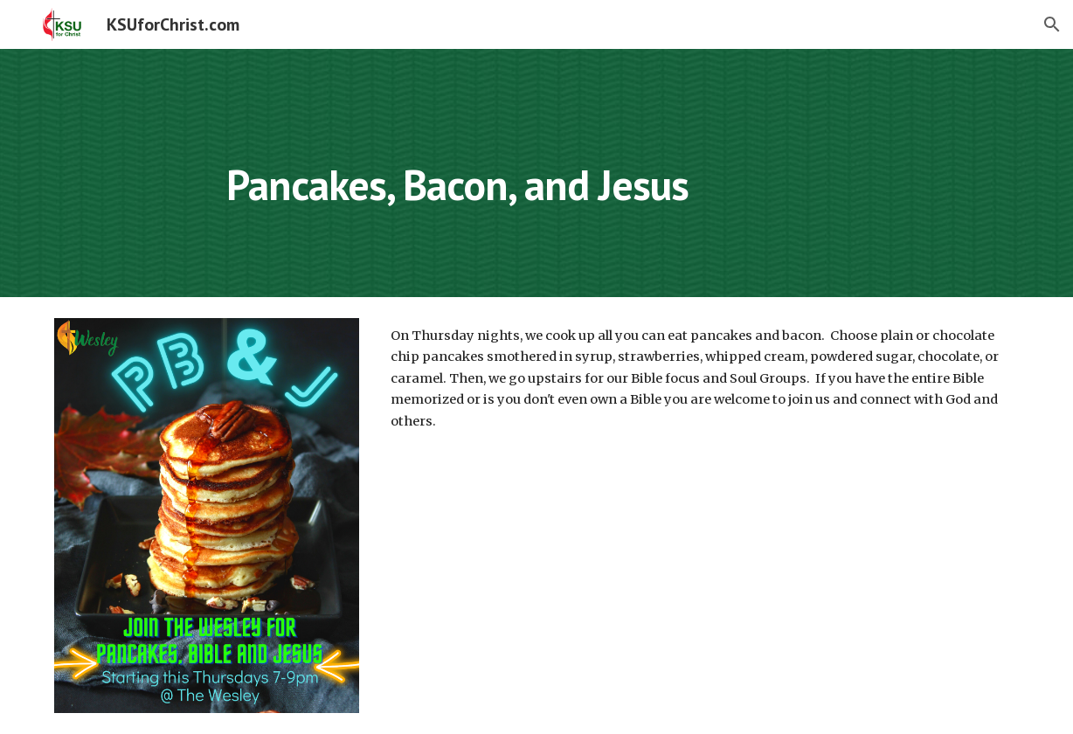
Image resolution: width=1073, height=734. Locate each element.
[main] (619, 173)
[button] (1052, 24)
